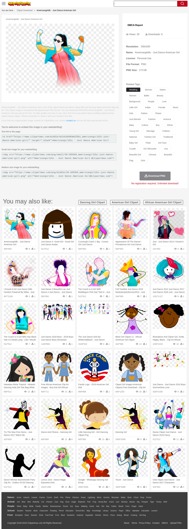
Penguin (144, 502)
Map (88, 511)
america (167, 119)
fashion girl (149, 137)
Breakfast (19, 515)
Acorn (19, 497)
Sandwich (71, 515)
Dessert (34, 515)
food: (10, 515)
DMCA (165, 523)
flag (131, 160)
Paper (121, 511)
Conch (49, 497)
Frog (94, 502)
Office (128, 511)
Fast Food (49, 515)
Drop (142, 497)
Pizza (112, 515)
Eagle (73, 502)
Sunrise (107, 497)
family (38, 506)
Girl (102, 506)
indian (148, 107)
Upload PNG (176, 523)
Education (70, 511)
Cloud (136, 497)
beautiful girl (135, 154)
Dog (61, 502)
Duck (67, 502)
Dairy (27, 515)
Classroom (44, 511)
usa (166, 149)
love (164, 101)
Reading (53, 511)
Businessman (55, 506)
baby (131, 125)
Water (123, 497)
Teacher (28, 511)
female (161, 107)
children (166, 131)
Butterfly (36, 502)
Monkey (124, 502)
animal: (11, 502)
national (133, 137)
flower (158, 113)
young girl (134, 131)
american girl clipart (125, 202)
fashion (152, 119)
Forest (148, 497)
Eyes (77, 506)
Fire (61, 497)
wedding (133, 90)
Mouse (132, 502)
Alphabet (135, 511)
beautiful (168, 154)
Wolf (165, 502)
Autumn (26, 497)
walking (84, 506)
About (126, 523)
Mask (19, 506)
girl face (162, 143)
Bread (126, 515)
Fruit (57, 515)
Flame (67, 497)
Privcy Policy (145, 523)
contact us (71, 120)
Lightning (91, 497)
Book (36, 511)
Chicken (49, 502)
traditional (168, 137)
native (163, 90)
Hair (97, 506)
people (151, 101)
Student (20, 511)
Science (113, 511)
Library (105, 511)
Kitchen (98, 515)
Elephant (81, 502)
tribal (148, 143)
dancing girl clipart (92, 202)
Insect (111, 502)
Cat (42, 502)
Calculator (145, 511)
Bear (23, 502)
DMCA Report (135, 25)
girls (143, 160)
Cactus (42, 497)
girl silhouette (149, 149)
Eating (119, 515)
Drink (41, 515)
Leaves (34, 497)
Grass (83, 497)
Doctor (65, 506)
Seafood (80, 515)
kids (131, 113)
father (114, 506)
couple (132, 149)
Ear (71, 506)
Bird (29, 502)
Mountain (115, 497)
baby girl (133, 143)
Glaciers (75, 497)
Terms (134, 523)
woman (148, 90)
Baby (25, 506)
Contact (155, 523)
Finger (133, 506)
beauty (160, 95)
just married (135, 119)
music (175, 107)
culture (145, 125)
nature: (11, 497)
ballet (146, 95)
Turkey (158, 502)
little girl (133, 107)
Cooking (134, 515)
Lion (117, 502)
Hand (141, 506)
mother (45, 506)
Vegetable (89, 515)
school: (11, 510)
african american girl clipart (163, 202)
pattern (144, 113)
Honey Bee (102, 502)
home (91, 506)
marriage (150, 131)
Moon (99, 497)
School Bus (80, 511)
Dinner (105, 515)
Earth (56, 497)
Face (127, 506)
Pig (138, 502)
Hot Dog (142, 515)
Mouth (121, 506)
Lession (154, 511)
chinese (152, 154)
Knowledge (96, 511)
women (132, 95)
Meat (63, 515)
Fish (89, 502)
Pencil (61, 511)
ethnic (170, 125)
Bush (130, 497)
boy (157, 125)
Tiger (152, 502)
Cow (56, 502)
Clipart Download (25, 10)
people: (11, 506)
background (134, 101)
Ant (18, 502)
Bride (31, 506)
